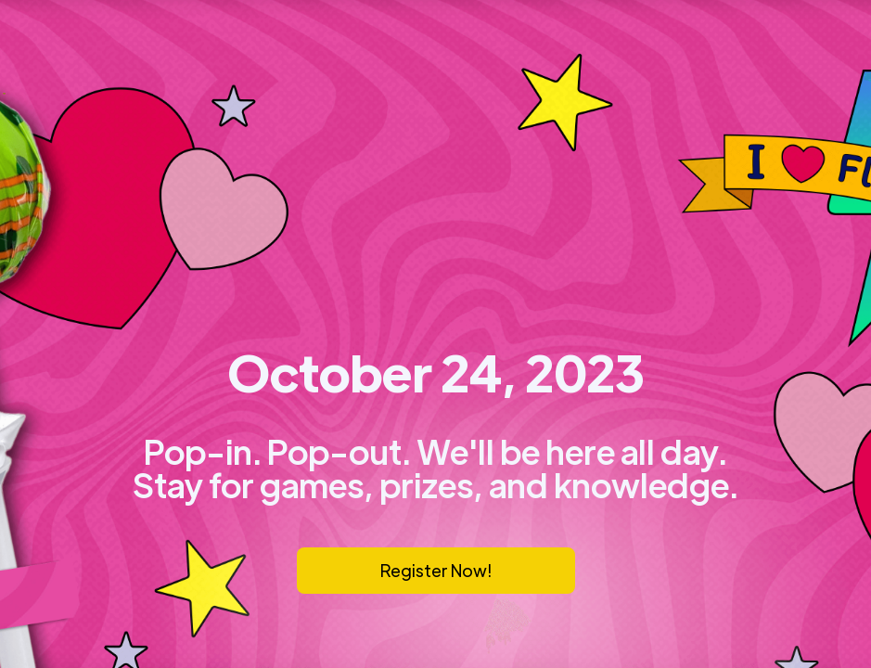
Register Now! (436, 570)
